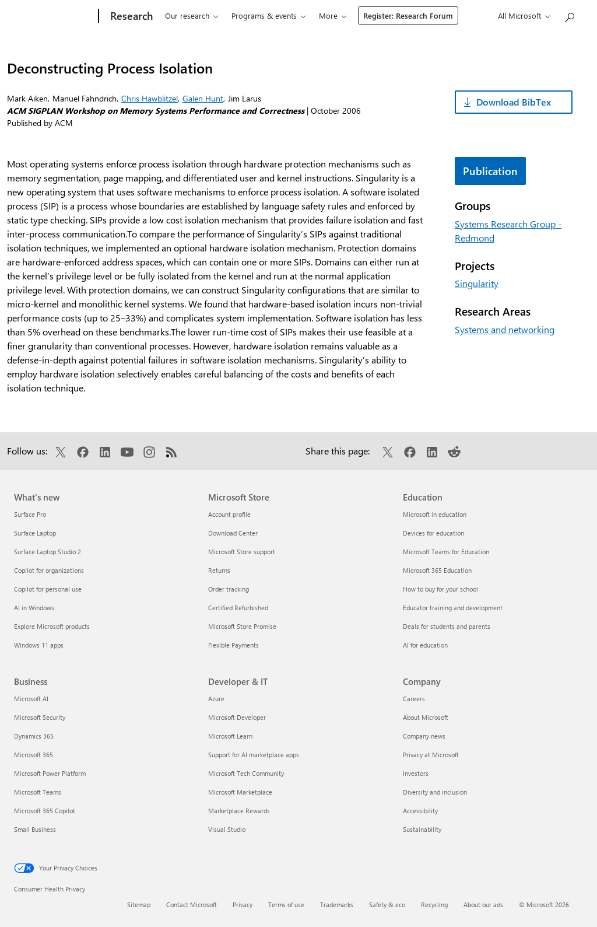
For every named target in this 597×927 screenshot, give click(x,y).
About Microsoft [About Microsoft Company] (425, 717)
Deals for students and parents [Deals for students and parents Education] (446, 626)
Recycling (434, 904)
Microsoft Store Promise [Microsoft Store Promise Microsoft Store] (242, 626)
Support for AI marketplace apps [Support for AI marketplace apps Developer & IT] (253, 754)
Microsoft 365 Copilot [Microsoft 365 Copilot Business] (44, 810)
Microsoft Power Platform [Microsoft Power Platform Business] (50, 773)
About (398, 15)
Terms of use (286, 904)
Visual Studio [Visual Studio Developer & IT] (226, 829)
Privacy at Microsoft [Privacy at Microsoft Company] (431, 754)
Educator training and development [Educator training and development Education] (453, 607)
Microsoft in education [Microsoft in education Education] (434, 514)
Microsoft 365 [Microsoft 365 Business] (33, 754)
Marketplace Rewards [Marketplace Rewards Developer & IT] (239, 810)
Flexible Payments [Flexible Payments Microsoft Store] (233, 645)
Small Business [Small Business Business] (35, 829)
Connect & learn (338, 15)
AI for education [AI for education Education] (425, 645)
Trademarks (336, 904)
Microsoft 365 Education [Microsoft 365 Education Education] (437, 570)
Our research (179, 15)
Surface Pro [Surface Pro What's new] (30, 514)
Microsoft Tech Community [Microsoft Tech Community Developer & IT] (246, 773)
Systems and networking (504, 329)
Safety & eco (387, 904)
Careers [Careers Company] (414, 698)
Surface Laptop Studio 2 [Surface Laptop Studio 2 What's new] (47, 551)
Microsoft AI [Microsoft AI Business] (31, 698)
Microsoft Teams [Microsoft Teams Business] (37, 792)
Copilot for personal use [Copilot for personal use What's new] (48, 589)
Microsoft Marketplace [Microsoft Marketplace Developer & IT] (240, 792)
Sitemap (138, 904)
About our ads (483, 904)
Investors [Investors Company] (416, 773)
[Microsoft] (50, 16)
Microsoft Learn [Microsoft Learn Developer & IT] (230, 736)
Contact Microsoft (191, 904)
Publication (490, 171)
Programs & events (256, 15)
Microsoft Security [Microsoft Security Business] (39, 717)
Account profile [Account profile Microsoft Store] (229, 514)
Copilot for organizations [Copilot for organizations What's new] (49, 570)
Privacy (242, 904)
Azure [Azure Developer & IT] (216, 698)
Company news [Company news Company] (424, 736)
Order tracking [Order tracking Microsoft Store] (228, 589)
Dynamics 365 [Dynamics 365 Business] (34, 736)
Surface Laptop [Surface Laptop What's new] (35, 533)
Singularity (476, 283)
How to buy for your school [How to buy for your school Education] (440, 589)
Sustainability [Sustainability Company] (422, 829)
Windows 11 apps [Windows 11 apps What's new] (39, 645)
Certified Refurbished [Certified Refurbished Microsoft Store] (238, 607)
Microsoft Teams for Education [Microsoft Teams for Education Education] (446, 551)
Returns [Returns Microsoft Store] (219, 570)
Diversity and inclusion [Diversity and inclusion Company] (435, 792)
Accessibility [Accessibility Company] (420, 810)
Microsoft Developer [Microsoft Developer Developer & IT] (237, 717)
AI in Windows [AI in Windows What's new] (34, 607)
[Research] (123, 16)
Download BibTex (513, 102)
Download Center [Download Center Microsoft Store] (233, 533)
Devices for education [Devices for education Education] (433, 533)
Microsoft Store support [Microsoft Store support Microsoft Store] (241, 551)
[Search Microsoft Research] (569, 15)
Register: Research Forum (479, 15)
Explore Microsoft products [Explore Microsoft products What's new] (52, 626)
